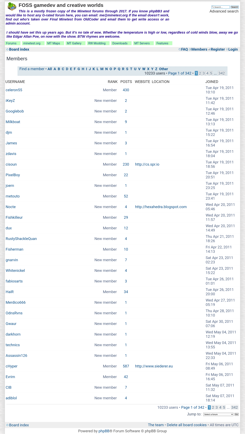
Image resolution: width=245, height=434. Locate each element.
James (11, 143)
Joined (211, 82)
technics (13, 345)
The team (156, 425)
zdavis (11, 154)
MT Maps (53, 43)
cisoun (11, 164)
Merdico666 (16, 302)
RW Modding (96, 43)
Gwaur (11, 324)
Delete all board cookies (187, 425)
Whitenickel (15, 270)
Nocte (11, 207)
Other (163, 69)
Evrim (10, 377)
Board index (19, 49)
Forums (11, 43)
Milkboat (13, 122)
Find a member (31, 69)
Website (142, 82)
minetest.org (31, 43)
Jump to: (194, 414)
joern (10, 185)
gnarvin (12, 260)
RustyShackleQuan (21, 239)
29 (126, 217)
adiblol (11, 398)
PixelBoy (13, 175)
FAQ (184, 49)
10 (126, 249)
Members (199, 49)
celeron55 (14, 90)
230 (126, 164)
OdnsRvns (14, 313)
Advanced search (224, 11)
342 (221, 73)
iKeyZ (10, 100)
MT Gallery (74, 43)
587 (126, 366)
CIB (8, 387)
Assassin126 (16, 355)
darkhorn (13, 334)
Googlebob (15, 111)
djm (9, 132)
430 (126, 90)
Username (15, 82)
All (50, 69)
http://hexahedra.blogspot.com (161, 207)
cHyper (11, 366)
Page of (179, 73)
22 (126, 175)
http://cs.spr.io (147, 164)
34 (126, 292)
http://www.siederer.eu (154, 366)
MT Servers (142, 43)
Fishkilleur (14, 217)
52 (126, 196)
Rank (113, 82)
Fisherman (14, 249)
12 (126, 228)
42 (126, 377)
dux (9, 228)
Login (233, 49)
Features (162, 43)
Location (161, 82)
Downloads (120, 43)
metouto (13, 196)
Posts (126, 82)
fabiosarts (14, 281)
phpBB (103, 431)
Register (218, 49)
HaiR (10, 292)
